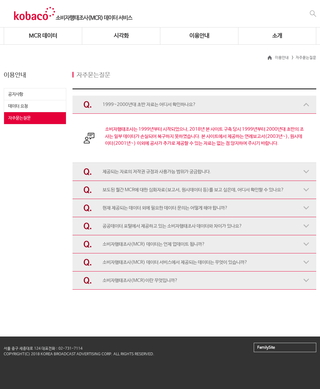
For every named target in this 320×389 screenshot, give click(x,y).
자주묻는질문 (19, 118)
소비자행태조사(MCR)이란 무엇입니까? (140, 280)
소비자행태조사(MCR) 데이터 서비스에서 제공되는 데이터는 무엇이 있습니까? (175, 262)
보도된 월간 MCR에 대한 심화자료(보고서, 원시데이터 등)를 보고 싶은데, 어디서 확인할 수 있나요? (193, 189)
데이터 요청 (18, 106)
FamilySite (266, 348)
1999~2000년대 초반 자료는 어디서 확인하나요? (149, 104)
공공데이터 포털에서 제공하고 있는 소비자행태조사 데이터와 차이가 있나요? (172, 226)
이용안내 (199, 36)
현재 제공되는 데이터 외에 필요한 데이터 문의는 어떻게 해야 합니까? (165, 208)
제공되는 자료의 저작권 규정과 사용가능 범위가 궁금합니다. (156, 171)
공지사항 (15, 94)
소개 (277, 36)
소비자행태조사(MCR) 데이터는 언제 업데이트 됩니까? (153, 244)
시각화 (121, 36)
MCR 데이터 (43, 36)
